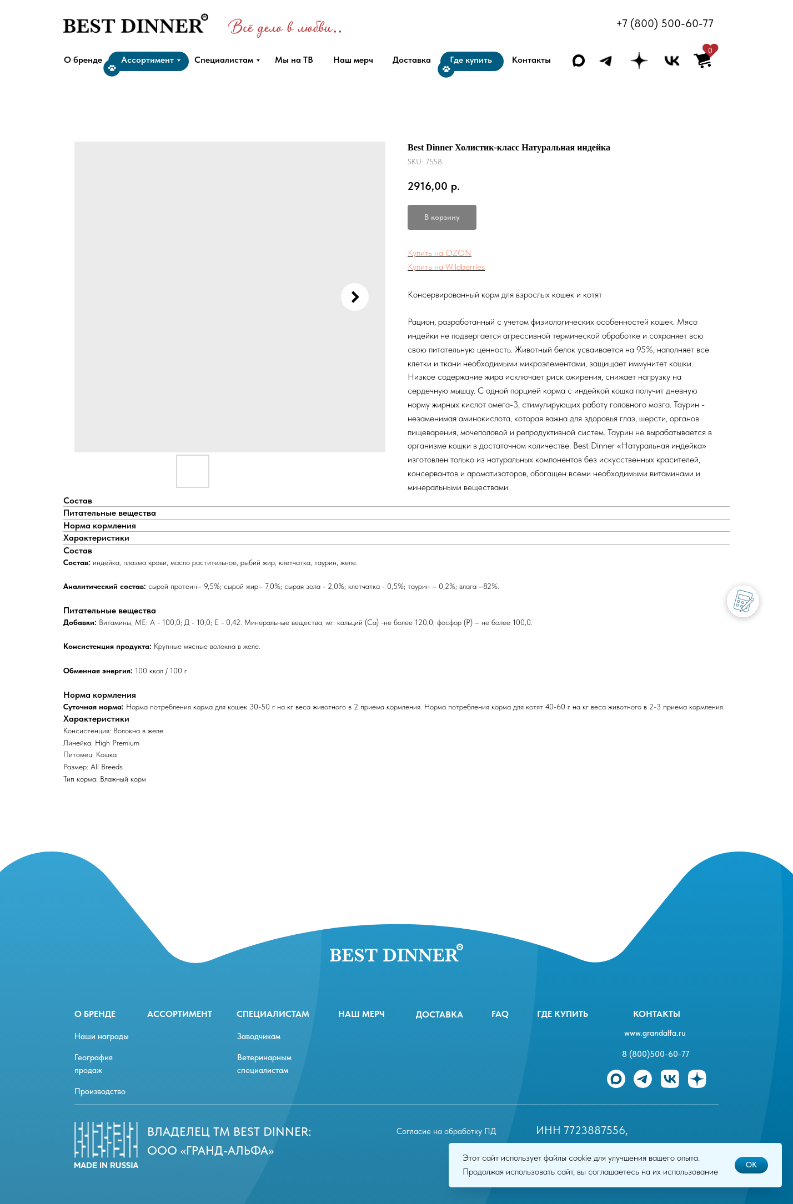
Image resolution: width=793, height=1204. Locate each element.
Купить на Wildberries (446, 266)
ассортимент (179, 1014)
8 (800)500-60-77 (655, 1054)
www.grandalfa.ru (655, 1033)
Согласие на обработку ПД (446, 1131)
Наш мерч (361, 1014)
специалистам (273, 1014)
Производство (100, 1091)
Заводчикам (258, 1036)
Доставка (439, 1014)
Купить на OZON (439, 253)
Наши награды (101, 1036)
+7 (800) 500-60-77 (665, 23)
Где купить (562, 1014)
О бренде (95, 1014)
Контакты (656, 1014)
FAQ (500, 1014)
